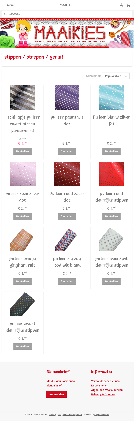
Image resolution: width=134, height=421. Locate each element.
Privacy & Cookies (103, 394)
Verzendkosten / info (105, 381)
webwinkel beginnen (72, 414)
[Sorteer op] (115, 76)
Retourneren (99, 385)
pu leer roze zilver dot (22, 197)
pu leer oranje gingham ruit (22, 262)
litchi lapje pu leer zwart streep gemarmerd (22, 124)
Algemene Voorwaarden (107, 390)
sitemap (52, 414)
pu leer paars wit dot (67, 120)
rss (59, 414)
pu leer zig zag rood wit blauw (67, 262)
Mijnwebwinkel (102, 414)
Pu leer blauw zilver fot (111, 120)
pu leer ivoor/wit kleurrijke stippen (111, 262)
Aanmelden (56, 394)
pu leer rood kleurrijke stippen (111, 197)
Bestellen (22, 151)
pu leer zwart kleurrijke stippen (22, 327)
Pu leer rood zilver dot (67, 197)
